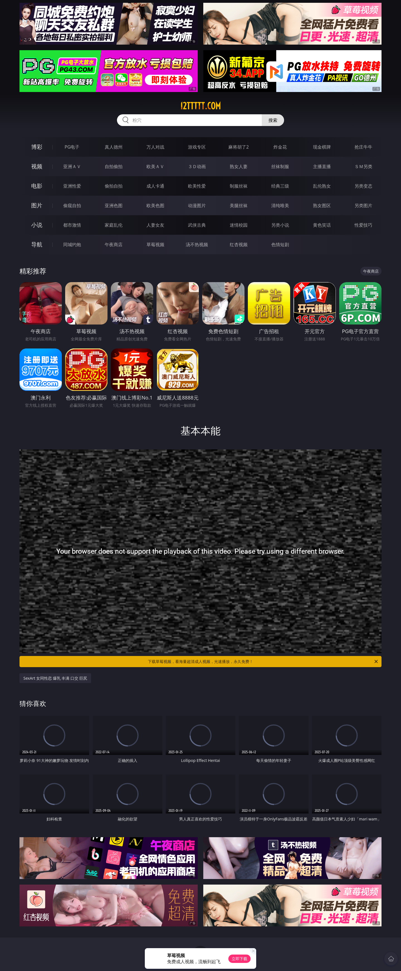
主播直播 (322, 166)
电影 (36, 186)
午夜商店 (114, 244)
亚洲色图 (114, 205)
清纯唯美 (280, 205)
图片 (36, 205)
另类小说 (280, 225)
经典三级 (280, 186)
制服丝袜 (239, 186)
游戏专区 (197, 147)
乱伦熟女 (322, 186)
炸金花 (280, 147)
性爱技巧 (363, 225)
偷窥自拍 (72, 205)
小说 (36, 225)
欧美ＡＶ (155, 166)
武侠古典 (197, 225)
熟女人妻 (239, 166)
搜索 (272, 120)
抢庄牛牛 (363, 147)
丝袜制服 (280, 166)
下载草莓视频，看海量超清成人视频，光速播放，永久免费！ (263, 661)
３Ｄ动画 (197, 166)
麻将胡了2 (238, 147)
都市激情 (72, 225)
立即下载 (239, 958)
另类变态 (363, 186)
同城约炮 (72, 244)
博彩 (36, 147)
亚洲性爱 (72, 186)
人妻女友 (155, 225)
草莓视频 (155, 244)
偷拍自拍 (114, 186)
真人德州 (114, 147)
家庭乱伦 (114, 225)
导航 (36, 244)
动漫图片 (197, 205)
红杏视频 (239, 244)
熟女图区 (322, 205)
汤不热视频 (197, 244)
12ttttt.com (200, 106)
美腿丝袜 (239, 205)
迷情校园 (239, 225)
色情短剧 (280, 244)
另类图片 (363, 205)
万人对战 (155, 147)
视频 (36, 166)
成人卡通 (155, 186)
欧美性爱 (197, 186)
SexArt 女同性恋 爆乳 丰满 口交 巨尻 (55, 678)
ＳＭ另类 (363, 166)
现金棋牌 (322, 147)
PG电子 (72, 147)
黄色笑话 (322, 225)
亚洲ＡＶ (72, 166)
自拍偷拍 (114, 166)
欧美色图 (155, 205)
